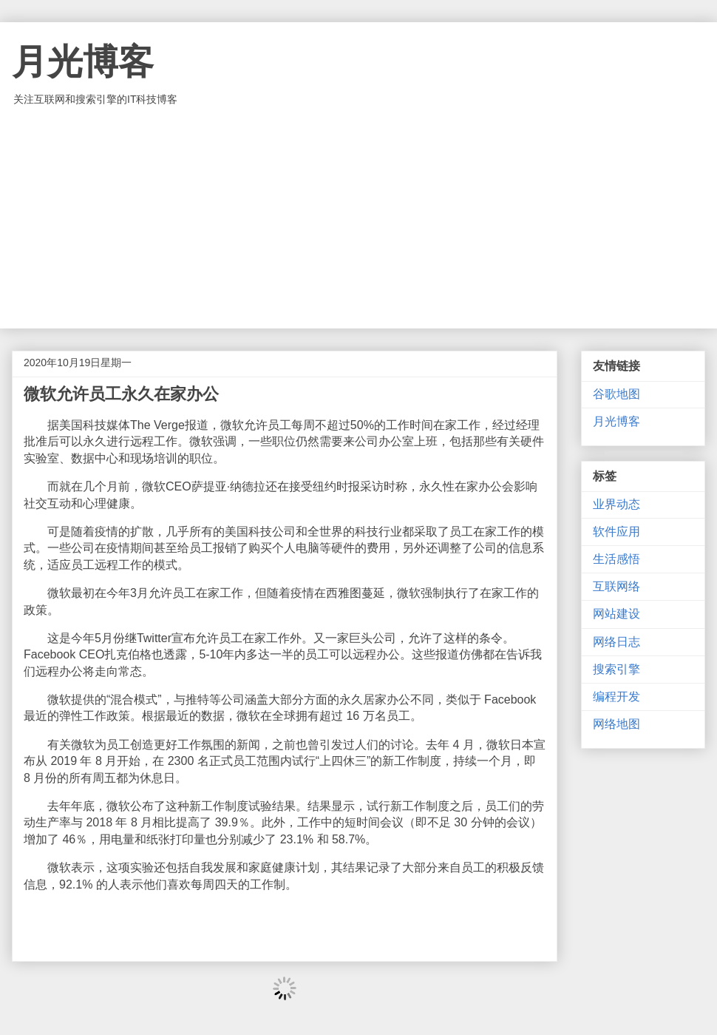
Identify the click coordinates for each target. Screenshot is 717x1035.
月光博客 (83, 61)
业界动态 (616, 504)
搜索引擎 (616, 669)
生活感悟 (616, 559)
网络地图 (616, 724)
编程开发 (616, 696)
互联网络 (616, 586)
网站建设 (616, 613)
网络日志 (616, 642)
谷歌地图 (616, 394)
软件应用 (616, 531)
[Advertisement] (358, 217)
